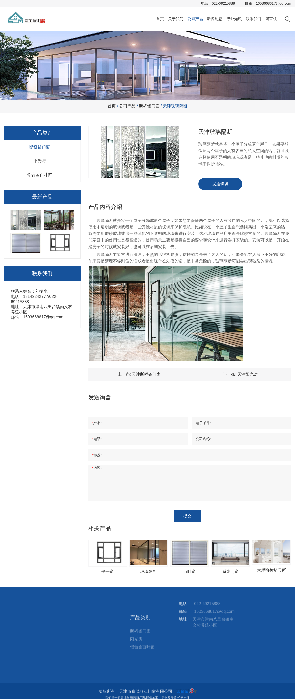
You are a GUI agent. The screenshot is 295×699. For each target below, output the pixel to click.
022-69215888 (223, 3)
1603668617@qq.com (273, 3)
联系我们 (253, 19)
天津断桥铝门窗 (146, 374)
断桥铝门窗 (149, 106)
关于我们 (175, 19)
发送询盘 (220, 184)
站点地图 (94, 623)
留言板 (271, 19)
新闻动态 (214, 19)
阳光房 (40, 161)
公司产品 (195, 19)
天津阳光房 (247, 374)
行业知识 (234, 19)
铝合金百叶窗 (39, 174)
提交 (187, 516)
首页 (160, 19)
